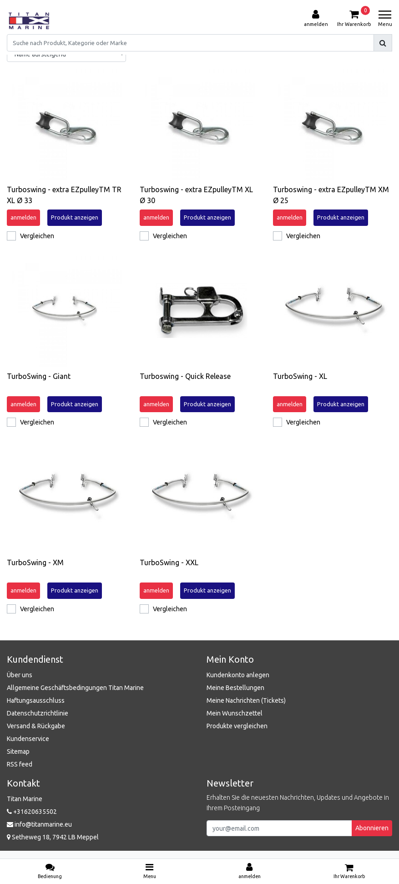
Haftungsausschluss (36, 700)
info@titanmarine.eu (39, 824)
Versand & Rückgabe (36, 726)
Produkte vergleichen (237, 726)
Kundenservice (28, 738)
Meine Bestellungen (235, 687)
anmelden (23, 217)
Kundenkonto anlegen (238, 675)
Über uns (19, 675)
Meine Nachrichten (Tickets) (246, 700)
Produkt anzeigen (74, 217)
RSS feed (19, 764)
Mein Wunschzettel (235, 713)
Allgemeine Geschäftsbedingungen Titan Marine (75, 687)
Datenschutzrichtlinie (37, 713)
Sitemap (18, 751)
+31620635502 (32, 811)
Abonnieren (372, 828)
